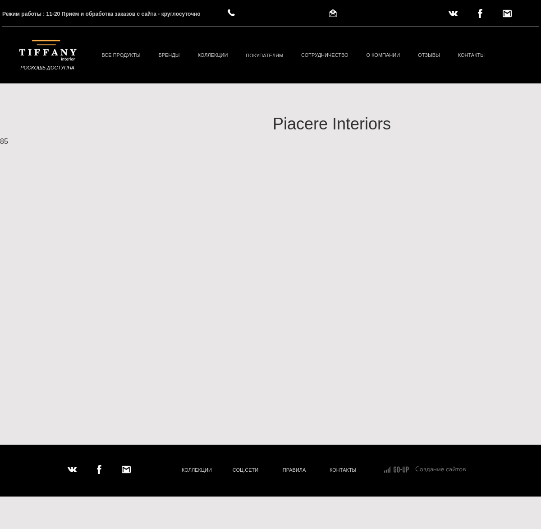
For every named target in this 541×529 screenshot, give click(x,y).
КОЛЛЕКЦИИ (197, 470)
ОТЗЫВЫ (429, 55)
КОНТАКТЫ (343, 470)
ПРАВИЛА (294, 470)
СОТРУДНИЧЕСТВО (324, 55)
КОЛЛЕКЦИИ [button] (212, 55)
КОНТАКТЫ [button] (471, 55)
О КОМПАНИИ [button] (383, 55)
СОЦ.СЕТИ (245, 470)
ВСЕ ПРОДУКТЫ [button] (120, 55)
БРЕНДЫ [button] (168, 55)
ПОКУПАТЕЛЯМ (264, 55)
